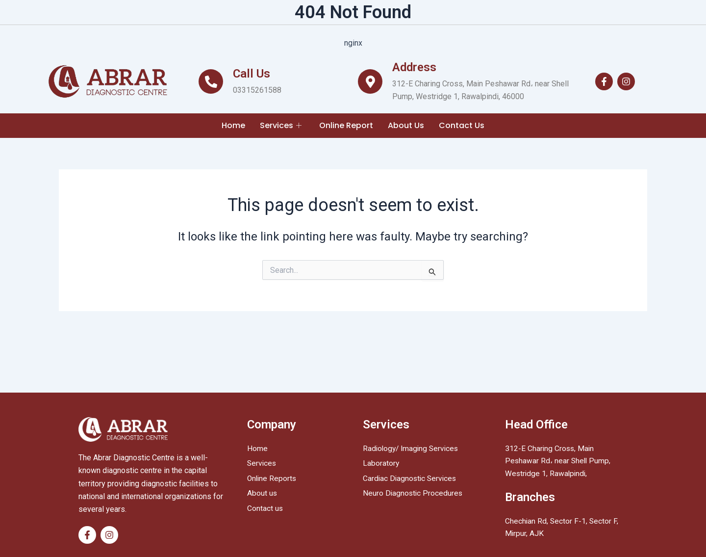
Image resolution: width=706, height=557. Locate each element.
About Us (406, 125)
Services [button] (281, 125)
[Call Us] (211, 81)
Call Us (251, 73)
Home (233, 125)
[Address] (370, 81)
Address (414, 67)
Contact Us (461, 125)
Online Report (346, 125)
